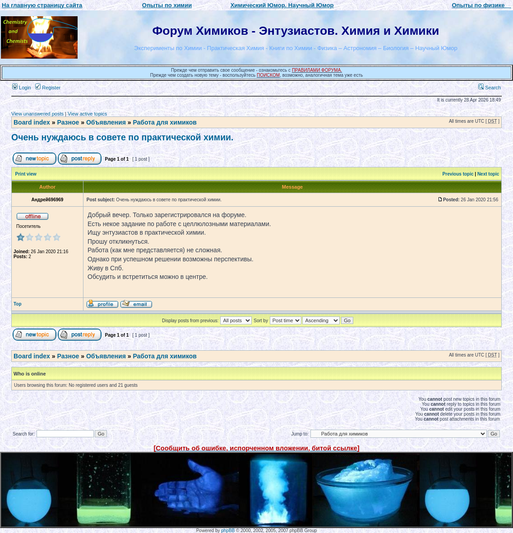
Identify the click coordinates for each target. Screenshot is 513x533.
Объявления (106, 122)
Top (18, 303)
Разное (68, 122)
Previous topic (458, 173)
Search (489, 87)
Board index (32, 122)
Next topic (488, 173)
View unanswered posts (37, 113)
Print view (26, 173)
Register (47, 87)
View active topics (87, 113)
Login (21, 87)
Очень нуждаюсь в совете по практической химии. (122, 137)
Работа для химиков (165, 122)
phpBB (228, 530)
